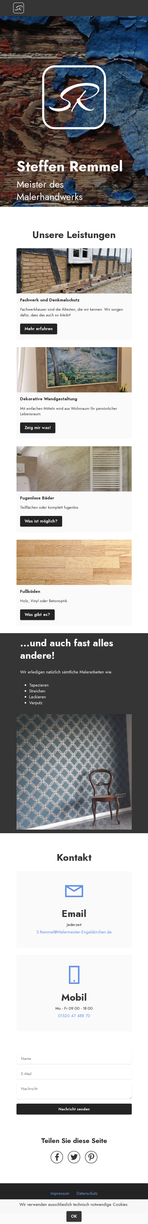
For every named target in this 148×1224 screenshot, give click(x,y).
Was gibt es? (37, 614)
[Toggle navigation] (131, 8)
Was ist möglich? (41, 521)
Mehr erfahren (39, 329)
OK (74, 1218)
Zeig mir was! (38, 428)
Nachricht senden (74, 1109)
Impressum (60, 1193)
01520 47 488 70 (74, 1016)
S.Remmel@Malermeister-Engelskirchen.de (74, 932)
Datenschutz (87, 1193)
